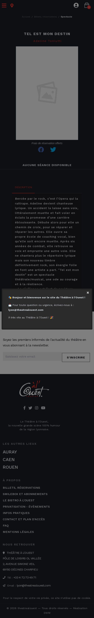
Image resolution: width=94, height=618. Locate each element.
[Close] (89, 291)
